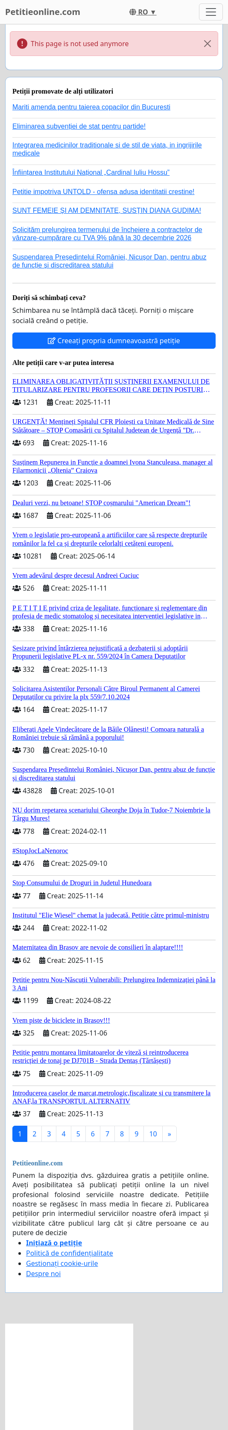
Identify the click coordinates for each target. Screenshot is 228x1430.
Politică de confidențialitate (69, 1253)
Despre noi (43, 1273)
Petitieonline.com (42, 12)
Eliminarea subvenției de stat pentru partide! (79, 126)
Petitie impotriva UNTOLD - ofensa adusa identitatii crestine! (103, 191)
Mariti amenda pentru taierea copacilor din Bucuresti (91, 107)
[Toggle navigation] (211, 12)
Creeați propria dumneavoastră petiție (114, 340)
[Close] (207, 44)
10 (153, 1134)
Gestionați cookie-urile (62, 1263)
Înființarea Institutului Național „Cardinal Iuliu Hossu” (91, 172)
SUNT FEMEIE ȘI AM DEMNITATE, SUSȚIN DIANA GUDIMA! (106, 210)
